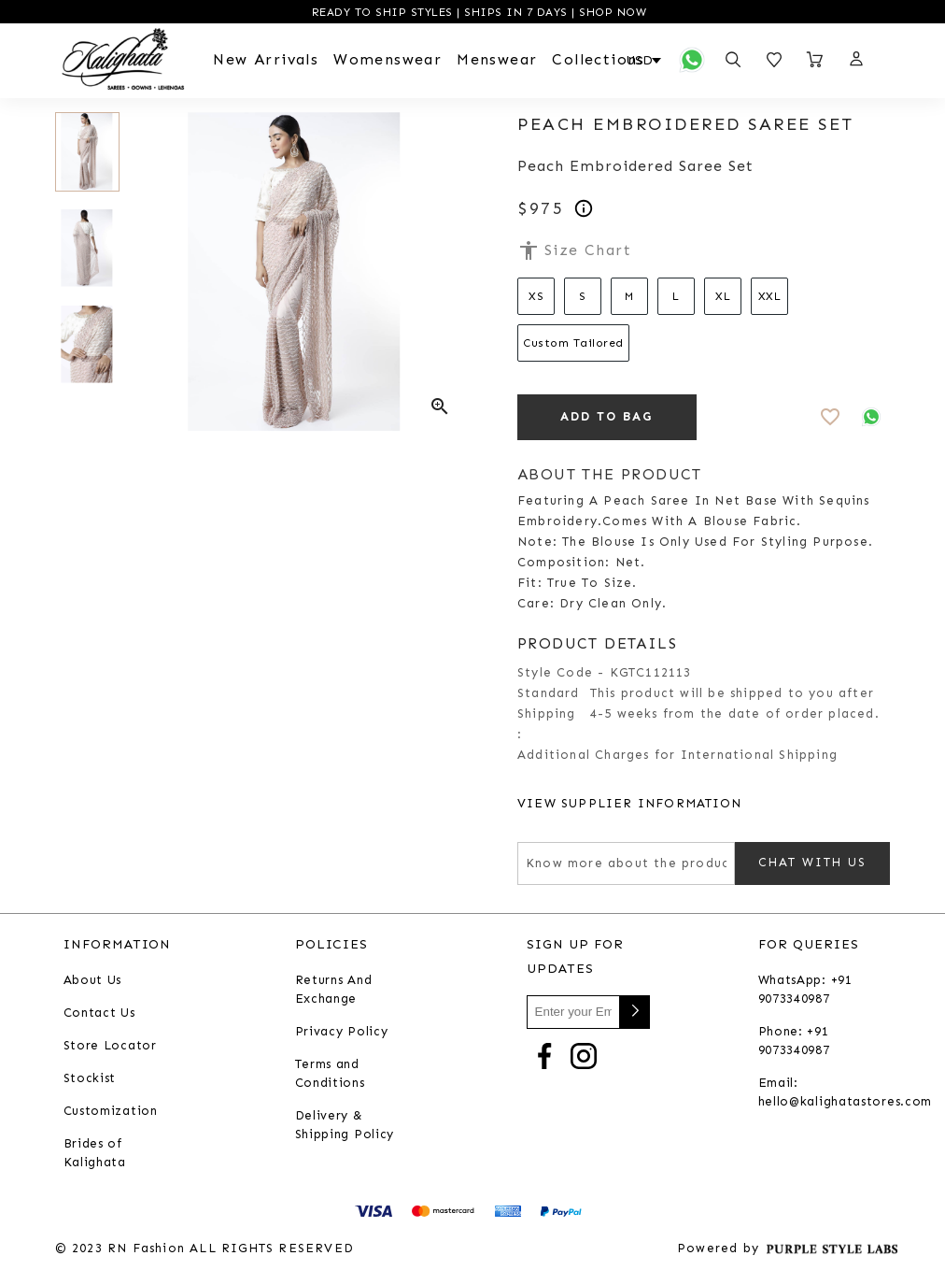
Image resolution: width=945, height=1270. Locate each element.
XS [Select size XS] (536, 296)
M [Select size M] (629, 296)
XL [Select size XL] (722, 296)
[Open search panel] (733, 60)
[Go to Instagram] (584, 1056)
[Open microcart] (815, 60)
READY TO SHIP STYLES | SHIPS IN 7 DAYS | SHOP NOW (476, 12)
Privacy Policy (341, 1032)
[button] (855, 60)
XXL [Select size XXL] (770, 296)
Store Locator (110, 1046)
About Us (92, 981)
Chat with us (812, 864)
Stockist (90, 1079)
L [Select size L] (676, 296)
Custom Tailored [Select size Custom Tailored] (573, 343)
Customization (110, 1112)
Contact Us (99, 1013)
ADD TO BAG (606, 417)
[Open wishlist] (774, 60)
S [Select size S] (582, 296)
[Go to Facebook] (544, 1056)
